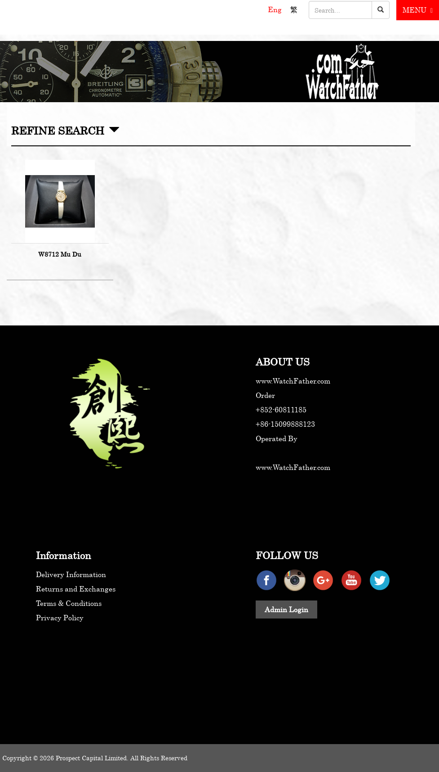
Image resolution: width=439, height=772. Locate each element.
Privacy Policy (60, 617)
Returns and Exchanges (75, 588)
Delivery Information (71, 574)
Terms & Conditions (69, 603)
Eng (276, 9)
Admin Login (286, 609)
